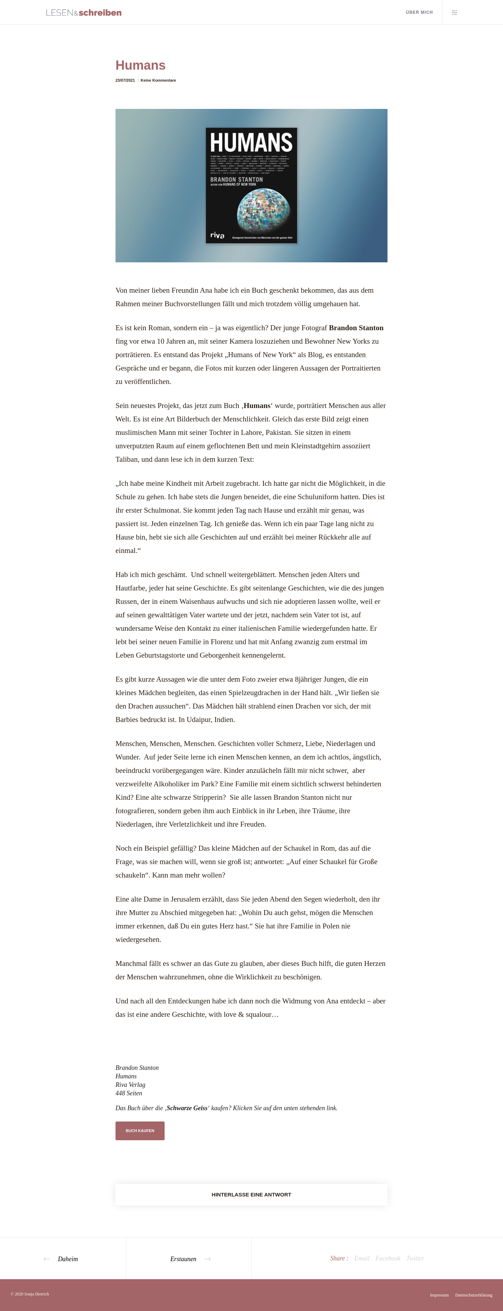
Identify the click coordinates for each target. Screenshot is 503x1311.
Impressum (439, 1295)
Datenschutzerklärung (473, 1295)
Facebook (388, 1258)
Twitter (415, 1258)
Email (361, 1258)
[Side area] (450, 12)
